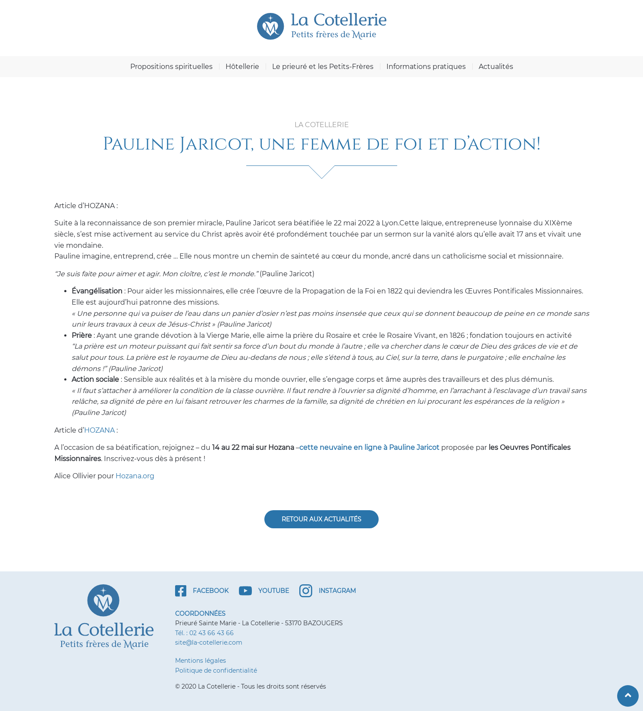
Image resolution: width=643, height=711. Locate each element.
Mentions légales (200, 660)
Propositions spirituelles (171, 66)
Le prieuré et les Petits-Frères (322, 66)
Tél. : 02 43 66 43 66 (204, 633)
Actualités (496, 66)
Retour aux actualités (321, 519)
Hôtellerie (242, 66)
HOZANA (99, 430)
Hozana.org (135, 476)
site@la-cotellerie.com (208, 642)
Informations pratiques (426, 66)
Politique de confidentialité (216, 670)
